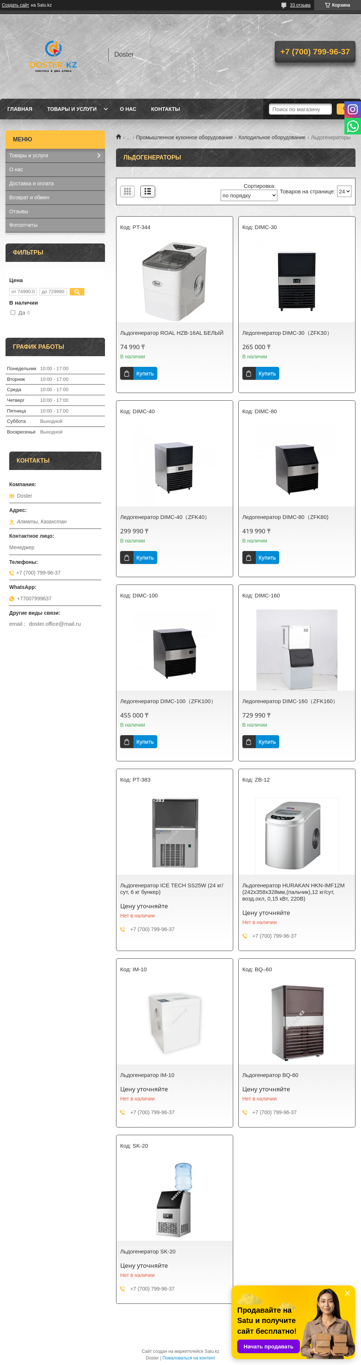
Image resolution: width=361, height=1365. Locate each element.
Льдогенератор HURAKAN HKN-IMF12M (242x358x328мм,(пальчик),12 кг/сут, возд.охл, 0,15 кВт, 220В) (293, 892)
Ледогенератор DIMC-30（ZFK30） (287, 333)
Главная (19, 109)
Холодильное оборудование (271, 137)
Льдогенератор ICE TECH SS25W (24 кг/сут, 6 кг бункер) (171, 888)
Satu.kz (211, 1351)
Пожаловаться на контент (188, 1358)
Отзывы (18, 211)
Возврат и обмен (29, 197)
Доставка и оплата (31, 183)
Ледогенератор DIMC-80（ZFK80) (285, 517)
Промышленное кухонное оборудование (184, 137)
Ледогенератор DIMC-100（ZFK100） (168, 701)
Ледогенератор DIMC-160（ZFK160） (290, 701)
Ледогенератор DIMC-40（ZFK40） (165, 517)
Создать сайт (15, 5)
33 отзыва (300, 5)
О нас (128, 109)
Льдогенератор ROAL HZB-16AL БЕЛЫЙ (172, 333)
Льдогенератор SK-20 (147, 1251)
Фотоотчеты (23, 225)
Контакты (165, 109)
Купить (145, 373)
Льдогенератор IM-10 (147, 1075)
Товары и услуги (72, 109)
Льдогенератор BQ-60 (270, 1075)
